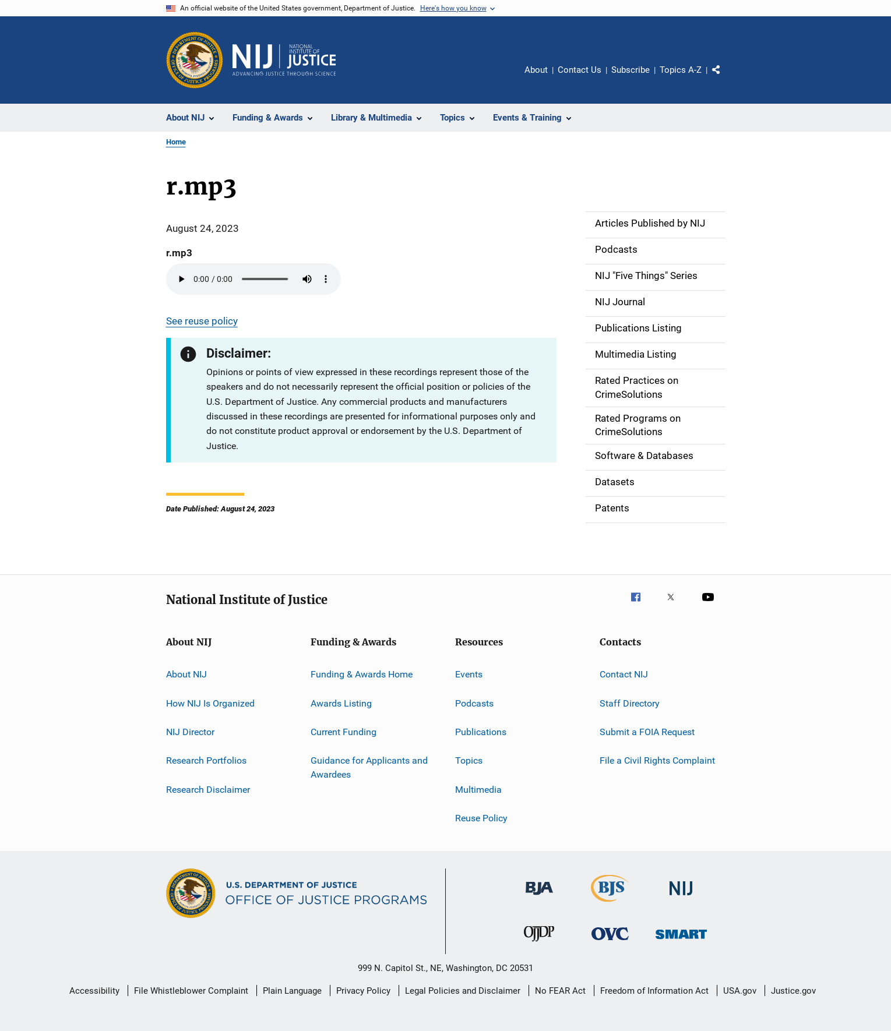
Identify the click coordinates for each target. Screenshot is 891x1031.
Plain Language (292, 991)
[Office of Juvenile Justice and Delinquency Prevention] (539, 944)
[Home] (284, 60)
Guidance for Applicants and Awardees (369, 767)
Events (469, 674)
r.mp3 (179, 253)
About (536, 70)
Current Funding (343, 731)
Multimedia (478, 789)
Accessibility (94, 991)
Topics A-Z (681, 70)
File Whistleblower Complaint (191, 991)
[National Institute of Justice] (681, 897)
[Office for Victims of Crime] (610, 942)
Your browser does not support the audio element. (253, 279)
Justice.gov (793, 991)
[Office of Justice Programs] (194, 60)
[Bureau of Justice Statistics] (610, 904)
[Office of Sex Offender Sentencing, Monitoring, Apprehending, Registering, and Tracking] (681, 941)
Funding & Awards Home (362, 674)
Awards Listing (341, 702)
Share (725, 78)
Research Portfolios (206, 760)
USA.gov (739, 991)
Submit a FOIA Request (647, 731)
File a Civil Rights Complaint (657, 760)
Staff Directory (630, 702)
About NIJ (186, 674)
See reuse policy (202, 321)
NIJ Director (190, 731)
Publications (480, 731)
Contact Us (579, 70)
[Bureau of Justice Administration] (539, 897)
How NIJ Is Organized (210, 702)
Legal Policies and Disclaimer (462, 991)
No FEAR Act (560, 991)
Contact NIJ (624, 674)
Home (176, 141)
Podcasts (474, 702)
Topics (469, 760)
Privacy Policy (363, 991)
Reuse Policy (481, 818)
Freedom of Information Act (654, 991)
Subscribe (630, 70)
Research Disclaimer (208, 789)
